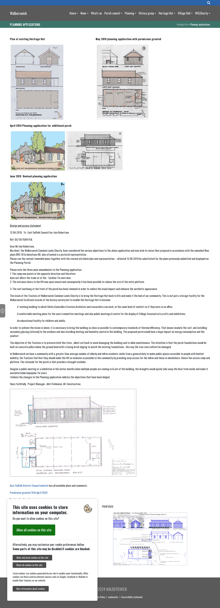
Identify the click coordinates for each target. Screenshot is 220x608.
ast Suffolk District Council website (29, 485)
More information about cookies (30, 588)
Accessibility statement (132, 597)
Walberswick (18, 13)
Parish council (112, 13)
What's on (96, 13)
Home (72, 13)
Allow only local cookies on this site (32, 557)
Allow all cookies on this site (33, 529)
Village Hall (184, 13)
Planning (129, 13)
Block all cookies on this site (29, 565)
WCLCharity (201, 13)
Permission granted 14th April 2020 (28, 492)
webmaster (113, 597)
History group (146, 13)
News (83, 13)
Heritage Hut (166, 13)
